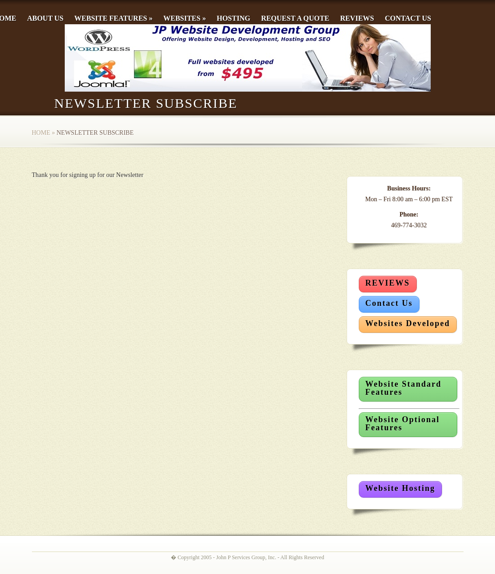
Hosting (233, 18)
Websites (184, 18)
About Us (45, 18)
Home (41, 132)
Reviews (357, 18)
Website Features (113, 18)
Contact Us (408, 18)
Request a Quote (295, 18)
